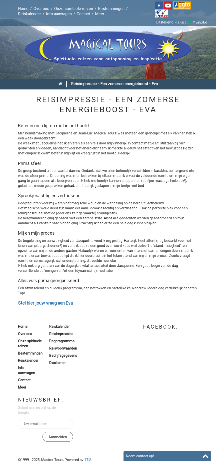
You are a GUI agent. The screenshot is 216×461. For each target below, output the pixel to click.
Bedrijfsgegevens (63, 356)
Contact (83, 13)
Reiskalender (29, 13)
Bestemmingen (111, 8)
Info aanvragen (59, 13)
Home (23, 8)
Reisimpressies (61, 334)
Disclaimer (57, 363)
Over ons (41, 8)
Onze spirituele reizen (73, 8)
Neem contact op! (140, 456)
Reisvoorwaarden (63, 348)
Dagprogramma (61, 341)
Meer (99, 13)
